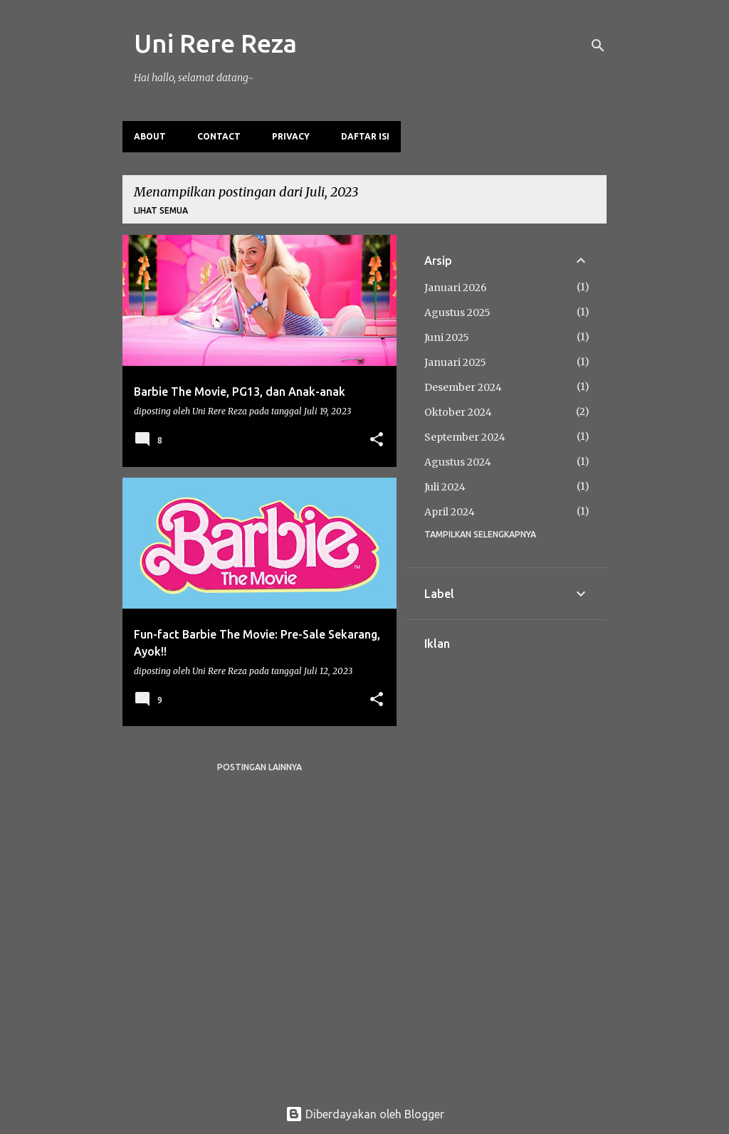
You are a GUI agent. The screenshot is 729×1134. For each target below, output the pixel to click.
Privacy (291, 136)
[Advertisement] (506, 863)
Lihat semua (161, 210)
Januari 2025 (455, 362)
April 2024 (449, 511)
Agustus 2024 (457, 462)
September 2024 (464, 437)
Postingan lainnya (259, 767)
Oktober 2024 (458, 412)
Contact (219, 136)
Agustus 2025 (457, 312)
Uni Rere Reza (215, 43)
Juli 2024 (445, 487)
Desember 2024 (463, 387)
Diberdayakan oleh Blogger (364, 1114)
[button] (376, 440)
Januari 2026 (455, 287)
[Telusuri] (598, 45)
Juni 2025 (446, 337)
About (150, 136)
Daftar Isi (365, 136)
